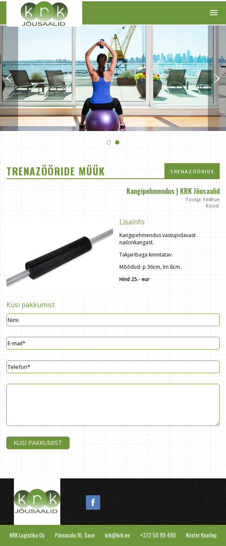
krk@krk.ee (117, 535)
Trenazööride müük (192, 173)
